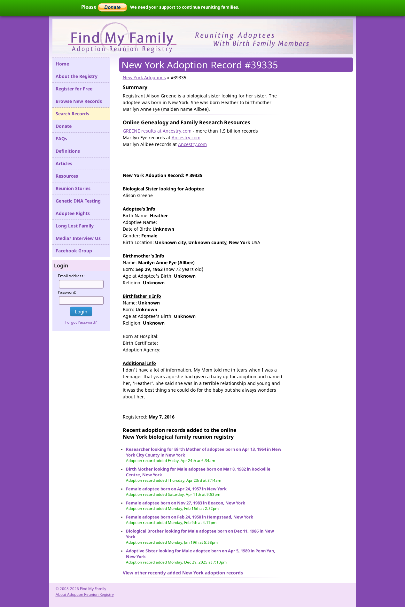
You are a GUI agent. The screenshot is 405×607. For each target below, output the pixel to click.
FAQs (61, 138)
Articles (64, 163)
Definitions (68, 151)
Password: (67, 292)
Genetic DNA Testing (78, 201)
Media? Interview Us (78, 238)
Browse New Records (79, 101)
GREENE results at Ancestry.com (157, 131)
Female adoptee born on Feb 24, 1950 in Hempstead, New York (189, 517)
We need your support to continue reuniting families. (184, 7)
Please (104, 7)
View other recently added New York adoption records (183, 573)
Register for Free (74, 89)
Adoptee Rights (73, 213)
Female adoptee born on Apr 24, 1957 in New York (176, 489)
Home (62, 64)
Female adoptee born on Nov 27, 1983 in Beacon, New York (185, 503)
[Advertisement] (197, 157)
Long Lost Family (75, 226)
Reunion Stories (73, 188)
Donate (64, 126)
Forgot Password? (81, 322)
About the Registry (76, 76)
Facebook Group (74, 251)
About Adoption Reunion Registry (85, 594)
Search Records (72, 114)
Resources (67, 176)
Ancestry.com (186, 137)
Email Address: (71, 276)
